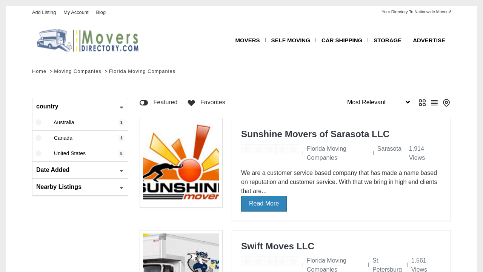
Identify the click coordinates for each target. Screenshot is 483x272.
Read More (264, 203)
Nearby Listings (59, 187)
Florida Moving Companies (142, 71)
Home (39, 71)
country (47, 106)
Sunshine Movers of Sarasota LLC (315, 134)
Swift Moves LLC (277, 246)
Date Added (52, 170)
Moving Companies (78, 71)
